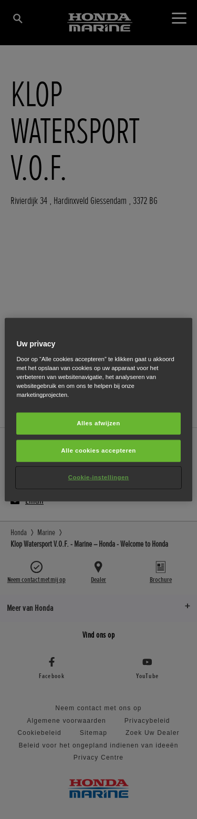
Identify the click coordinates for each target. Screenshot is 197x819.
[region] (98, 409)
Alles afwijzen (98, 423)
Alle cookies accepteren (98, 450)
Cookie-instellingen (98, 477)
